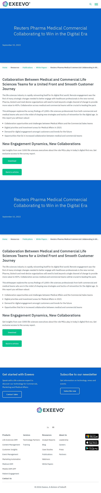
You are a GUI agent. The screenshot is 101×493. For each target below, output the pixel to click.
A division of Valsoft (57, 487)
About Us (63, 435)
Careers (62, 445)
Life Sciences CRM (9, 440)
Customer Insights (9, 449)
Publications (47, 454)
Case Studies (47, 449)
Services (26, 435)
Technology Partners (31, 440)
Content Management (11, 445)
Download (12, 161)
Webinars (46, 459)
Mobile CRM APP (9, 469)
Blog (44, 445)
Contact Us (7, 478)
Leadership (63, 440)
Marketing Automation (11, 459)
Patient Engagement (10, 473)
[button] (96, 4)
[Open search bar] (90, 4)
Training (26, 445)
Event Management (10, 454)
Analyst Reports (48, 440)
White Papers (47, 464)
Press (61, 449)
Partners (62, 454)
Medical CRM (7, 464)
